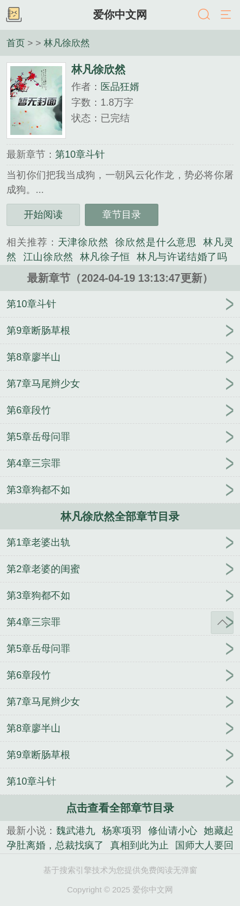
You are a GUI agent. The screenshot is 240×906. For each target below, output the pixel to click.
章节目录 (121, 214)
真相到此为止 (139, 845)
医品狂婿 (120, 86)
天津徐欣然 (83, 242)
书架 (13, 15)
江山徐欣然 (48, 256)
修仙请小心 (173, 830)
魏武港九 (76, 830)
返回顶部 (222, 622)
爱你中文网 (120, 15)
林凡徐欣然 (67, 42)
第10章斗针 (80, 154)
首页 (15, 42)
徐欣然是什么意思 (156, 242)
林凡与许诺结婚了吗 (182, 256)
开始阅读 (43, 214)
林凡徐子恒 (105, 256)
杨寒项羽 (122, 830)
